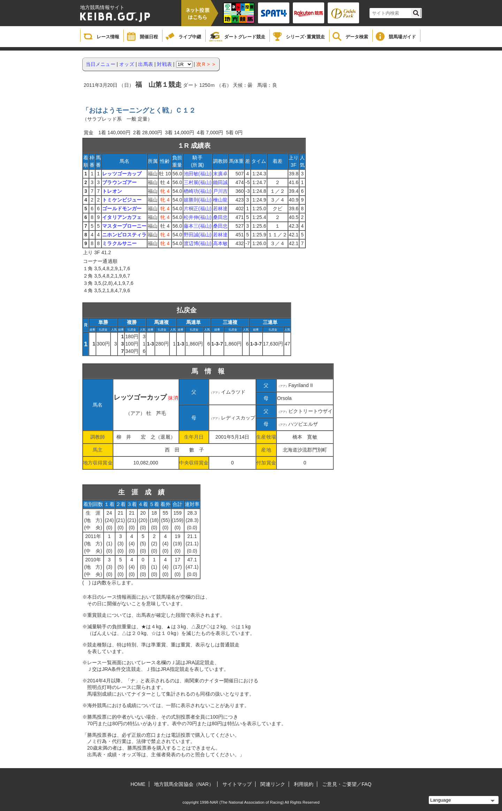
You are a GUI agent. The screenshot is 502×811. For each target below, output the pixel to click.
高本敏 (220, 243)
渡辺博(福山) (198, 243)
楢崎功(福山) (198, 191)
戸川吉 (220, 191)
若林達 (220, 208)
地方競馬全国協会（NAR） (184, 784)
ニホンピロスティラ (124, 234)
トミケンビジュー (122, 200)
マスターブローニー (124, 226)
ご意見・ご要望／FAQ (346, 784)
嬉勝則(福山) (198, 200)
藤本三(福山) (198, 226)
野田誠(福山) (198, 234)
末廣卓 (220, 173)
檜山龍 (220, 200)
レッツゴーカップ (122, 173)
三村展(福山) (198, 182)
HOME (138, 784)
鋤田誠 (220, 182)
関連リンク (272, 784)
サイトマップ (237, 784)
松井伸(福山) (198, 217)
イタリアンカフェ (122, 217)
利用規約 (303, 784)
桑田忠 (220, 217)
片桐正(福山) (198, 208)
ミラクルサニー (119, 243)
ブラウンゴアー (119, 182)
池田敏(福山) (198, 173)
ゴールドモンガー (122, 208)
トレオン (112, 191)
